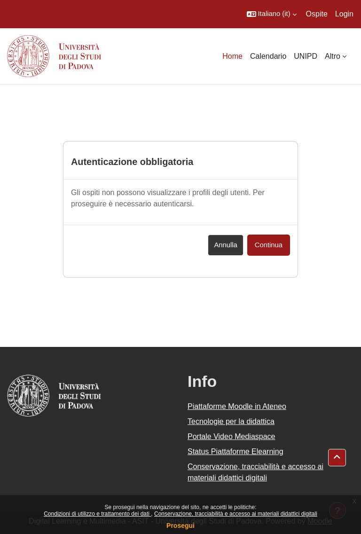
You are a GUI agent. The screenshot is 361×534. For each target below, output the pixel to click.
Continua (269, 245)
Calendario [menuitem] (268, 56)
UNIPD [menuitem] (305, 56)
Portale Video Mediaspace (231, 436)
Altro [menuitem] (332, 56)
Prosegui (180, 525)
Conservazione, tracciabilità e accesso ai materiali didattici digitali (235, 513)
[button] (271, 14)
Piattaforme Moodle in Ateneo (237, 406)
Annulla (225, 245)
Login (344, 14)
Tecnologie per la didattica (231, 421)
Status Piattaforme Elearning (235, 451)
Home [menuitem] (232, 56)
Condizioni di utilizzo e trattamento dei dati (97, 513)
